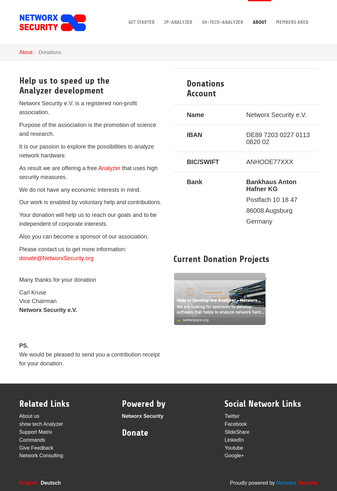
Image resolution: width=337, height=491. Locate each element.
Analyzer (109, 168)
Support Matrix (35, 432)
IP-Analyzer (178, 12)
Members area (292, 12)
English (28, 483)
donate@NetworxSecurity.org (56, 258)
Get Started (141, 12)
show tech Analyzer (41, 424)
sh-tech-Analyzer (222, 12)
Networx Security (143, 416)
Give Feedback (36, 448)
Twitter (232, 416)
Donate (135, 433)
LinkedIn (234, 440)
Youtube (234, 448)
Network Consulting (41, 455)
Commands (32, 440)
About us (29, 416)
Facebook (236, 424)
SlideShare (237, 432)
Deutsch (51, 483)
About (259, 12)
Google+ (234, 455)
